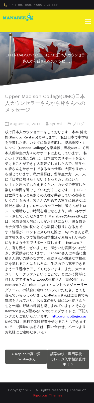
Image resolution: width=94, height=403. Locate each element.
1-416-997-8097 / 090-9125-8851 (31, 5)
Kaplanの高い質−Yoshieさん (28, 356)
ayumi (56, 123)
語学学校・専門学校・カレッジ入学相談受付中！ (67, 359)
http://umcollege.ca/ (69, 316)
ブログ (78, 123)
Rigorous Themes (47, 395)
